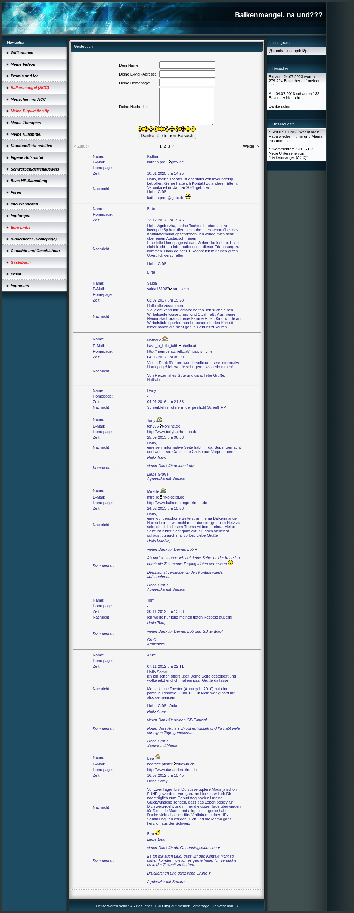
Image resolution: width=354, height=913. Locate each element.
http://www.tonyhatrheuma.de (172, 432)
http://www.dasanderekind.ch (172, 770)
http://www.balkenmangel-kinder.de (177, 503)
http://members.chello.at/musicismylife (179, 351)
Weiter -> (251, 146)
